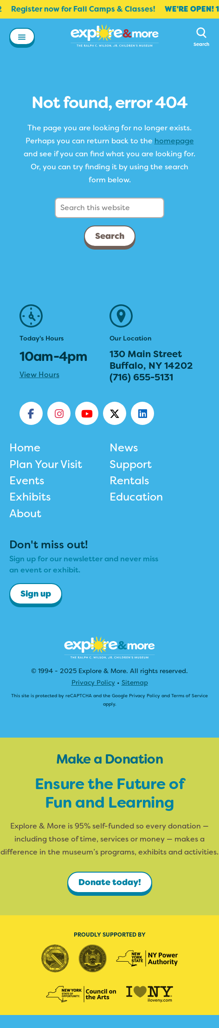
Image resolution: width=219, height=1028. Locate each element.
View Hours (39, 374)
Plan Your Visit (45, 464)
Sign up (35, 593)
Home (24, 448)
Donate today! (109, 882)
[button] (22, 38)
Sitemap (135, 682)
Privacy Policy (93, 682)
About (25, 513)
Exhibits (30, 497)
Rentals (129, 481)
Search (109, 236)
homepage (174, 141)
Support (131, 464)
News (124, 448)
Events (26, 481)
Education (136, 497)
